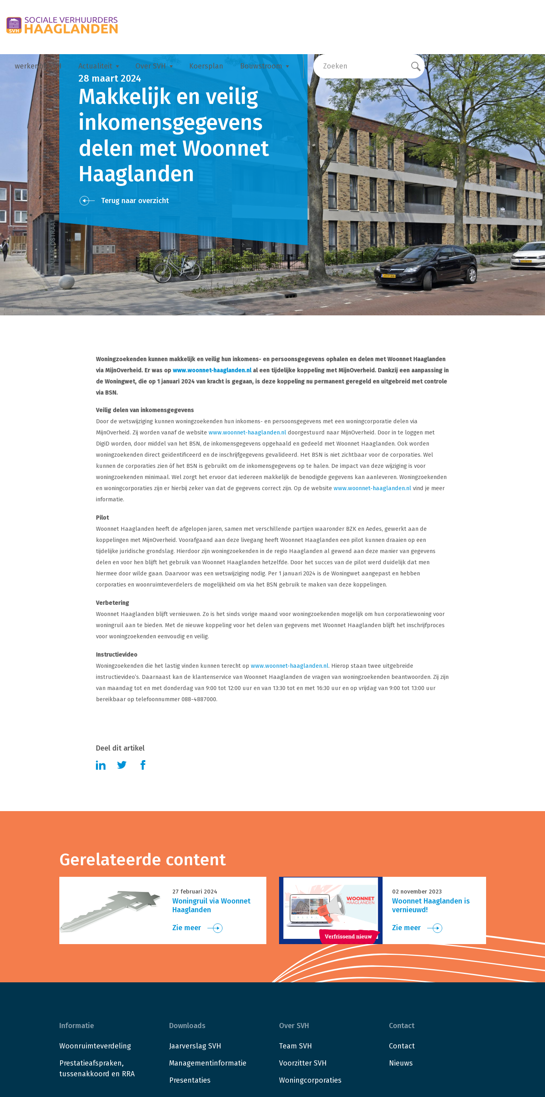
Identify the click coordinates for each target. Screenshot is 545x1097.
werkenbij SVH (38, 66)
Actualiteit (95, 66)
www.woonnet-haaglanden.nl (212, 370)
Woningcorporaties (310, 1080)
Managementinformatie (207, 1063)
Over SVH (150, 66)
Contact (402, 1046)
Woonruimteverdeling (95, 1046)
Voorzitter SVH (303, 1063)
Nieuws (401, 1063)
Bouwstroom (261, 66)
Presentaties (190, 1080)
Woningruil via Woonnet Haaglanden (211, 905)
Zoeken (335, 66)
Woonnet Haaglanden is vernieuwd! (431, 905)
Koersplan (206, 66)
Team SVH (295, 1046)
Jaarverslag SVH (195, 1046)
